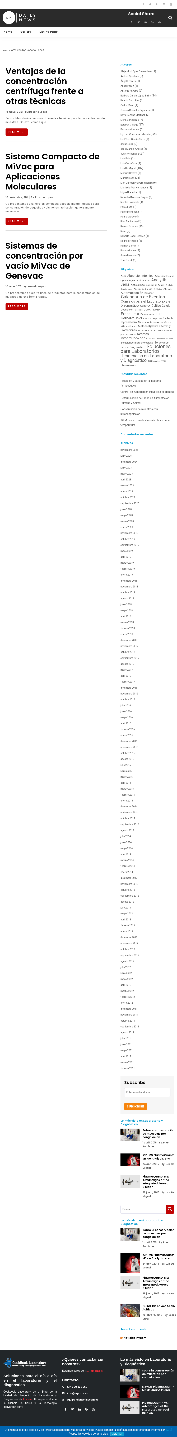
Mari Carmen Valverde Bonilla (136, 182)
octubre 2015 (127, 753)
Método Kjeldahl (148, 326)
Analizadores (143, 280)
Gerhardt (127, 318)
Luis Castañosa (128, 163)
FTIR (158, 314)
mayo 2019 (126, 551)
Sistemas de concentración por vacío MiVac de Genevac (44, 261)
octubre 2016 (127, 699)
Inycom (27, 1399)
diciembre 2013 (128, 878)
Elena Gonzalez (128, 119)
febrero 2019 (127, 568)
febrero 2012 (127, 996)
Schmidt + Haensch (157, 339)
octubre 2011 (127, 1020)
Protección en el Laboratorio (150, 330)
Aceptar (117, 1434)
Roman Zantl (127, 245)
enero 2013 (126, 931)
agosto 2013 (127, 901)
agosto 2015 (127, 759)
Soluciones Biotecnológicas (137, 342)
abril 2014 (125, 854)
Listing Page (48, 32)
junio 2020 (126, 509)
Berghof (149, 293)
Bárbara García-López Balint (135, 95)
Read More (17, 132)
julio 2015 (125, 765)
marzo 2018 (127, 622)
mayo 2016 (126, 717)
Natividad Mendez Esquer (134, 197)
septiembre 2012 (129, 955)
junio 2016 (126, 711)
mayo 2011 (126, 1050)
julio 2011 (125, 1038)
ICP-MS (147, 318)
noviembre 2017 (129, 646)
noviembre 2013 (129, 884)
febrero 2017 (127, 681)
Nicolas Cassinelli (129, 202)
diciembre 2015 (128, 741)
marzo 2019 (127, 562)
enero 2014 (126, 872)
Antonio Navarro (129, 90)
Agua (132, 280)
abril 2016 (125, 723)
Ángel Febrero (128, 81)
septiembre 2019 (129, 545)
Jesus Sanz (126, 144)
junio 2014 (126, 842)
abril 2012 (125, 985)
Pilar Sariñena (128, 221)
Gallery (25, 32)
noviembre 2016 (129, 693)
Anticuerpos (138, 284)
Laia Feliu (125, 158)
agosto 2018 (127, 598)
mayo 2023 (126, 473)
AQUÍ (169, 1430)
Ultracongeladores (128, 365)
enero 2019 (126, 574)
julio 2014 (125, 836)
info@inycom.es (75, 1393)
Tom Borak (126, 260)
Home (7, 32)
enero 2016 (126, 735)
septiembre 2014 (129, 824)
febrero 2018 (127, 628)
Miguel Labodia (128, 192)
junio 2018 (126, 604)
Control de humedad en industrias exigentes (147, 391)
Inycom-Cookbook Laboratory (136, 134)
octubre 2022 (127, 497)
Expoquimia (130, 314)
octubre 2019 (127, 539)
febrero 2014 (127, 866)
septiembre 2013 (129, 895)
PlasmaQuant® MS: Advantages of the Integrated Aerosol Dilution (155, 1182)
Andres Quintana (129, 76)
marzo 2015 (127, 788)
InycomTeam (129, 322)
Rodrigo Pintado (129, 240)
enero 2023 (126, 491)
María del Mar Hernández (134, 187)
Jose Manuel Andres (131, 148)
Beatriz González (129, 100)
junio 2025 (126, 455)
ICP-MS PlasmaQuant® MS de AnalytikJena (158, 1157)
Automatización (132, 293)
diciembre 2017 (128, 640)
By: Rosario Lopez (36, 112)
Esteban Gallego (129, 124)
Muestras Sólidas (162, 322)
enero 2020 (126, 527)
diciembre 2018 (128, 580)
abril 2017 (125, 675)
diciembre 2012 (128, 937)
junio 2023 (126, 467)
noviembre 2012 (129, 943)
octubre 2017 (127, 652)
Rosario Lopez (128, 250)
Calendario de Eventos (143, 296)
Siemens (169, 339)
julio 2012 (125, 967)
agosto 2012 (127, 961)
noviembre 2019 (129, 533)
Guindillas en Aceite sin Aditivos (158, 1307)
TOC (163, 361)
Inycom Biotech (162, 318)
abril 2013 (125, 919)
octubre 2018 (127, 592)
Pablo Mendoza (129, 211)
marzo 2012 (127, 991)
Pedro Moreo (127, 216)
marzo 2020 (127, 521)
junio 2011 (126, 1044)
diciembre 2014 (128, 806)
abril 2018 (125, 616)
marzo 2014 (127, 860)
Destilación (127, 309)
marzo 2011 (127, 1062)
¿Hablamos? (95, 1371)
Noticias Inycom (135, 1338)
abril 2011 (125, 1056)
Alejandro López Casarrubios (136, 71)
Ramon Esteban (129, 226)
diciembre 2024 (128, 461)
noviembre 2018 (129, 586)
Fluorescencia (147, 314)
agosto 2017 (127, 663)
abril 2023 (125, 479)
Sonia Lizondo (128, 255)
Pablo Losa (126, 207)
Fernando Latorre (129, 129)
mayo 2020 (126, 515)
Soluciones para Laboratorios (145, 349)
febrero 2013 (127, 925)
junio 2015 (126, 771)
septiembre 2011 (129, 1026)
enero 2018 (126, 634)
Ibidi (139, 318)
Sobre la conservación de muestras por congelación (158, 1133)
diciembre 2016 (128, 687)
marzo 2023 (127, 485)
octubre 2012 (127, 949)
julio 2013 (125, 907)
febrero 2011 (127, 1068)
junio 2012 (126, 973)
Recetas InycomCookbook (134, 336)
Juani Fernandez (129, 153)
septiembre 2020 (129, 503)
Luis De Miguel (128, 168)
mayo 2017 (126, 669)
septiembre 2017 (129, 658)
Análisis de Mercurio (162, 289)
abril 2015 (125, 782)
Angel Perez (127, 86)
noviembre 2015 (129, 747)
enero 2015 (126, 800)
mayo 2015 (126, 776)
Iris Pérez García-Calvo (132, 139)
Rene (123, 231)
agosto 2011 (127, 1032)
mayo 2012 (126, 979)
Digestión (139, 310)
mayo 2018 (126, 610)
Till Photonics (154, 361)
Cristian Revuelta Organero (135, 110)
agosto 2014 (127, 830)
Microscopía (145, 322)
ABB (123, 275)
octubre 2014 (127, 818)
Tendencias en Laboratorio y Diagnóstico (146, 358)
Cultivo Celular (161, 305)
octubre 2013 (127, 889)
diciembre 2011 (128, 1008)
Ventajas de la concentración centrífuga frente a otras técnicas (45, 86)
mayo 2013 (126, 913)
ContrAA (145, 305)
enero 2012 (126, 1002)
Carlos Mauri (127, 105)
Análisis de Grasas (143, 289)
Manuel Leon (127, 178)
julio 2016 (125, 705)
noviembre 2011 (129, 1014)
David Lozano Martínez (133, 115)
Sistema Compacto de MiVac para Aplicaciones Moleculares (53, 172)
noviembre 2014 (129, 812)
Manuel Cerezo (128, 173)
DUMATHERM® (152, 309)
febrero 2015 (127, 794)
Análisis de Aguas (155, 285)
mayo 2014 (126, 848)
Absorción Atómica (140, 275)
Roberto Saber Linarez (132, 236)
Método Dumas (129, 326)
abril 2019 (125, 556)
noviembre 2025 (129, 449)
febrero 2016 (127, 729)
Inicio (5, 50)
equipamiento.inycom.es (80, 1399)
